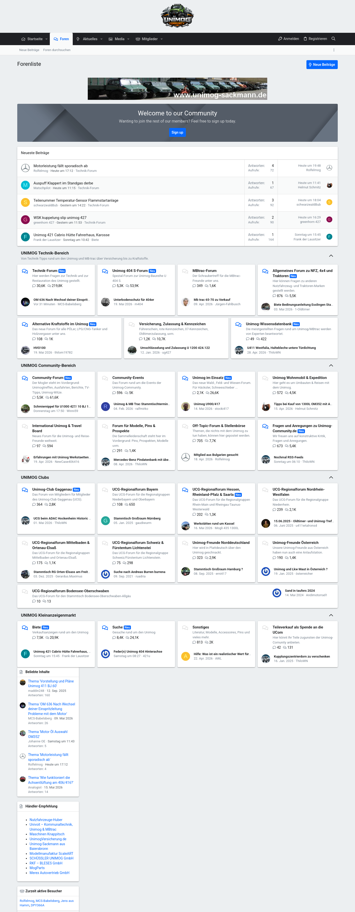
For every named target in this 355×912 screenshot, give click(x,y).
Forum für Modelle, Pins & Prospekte (232, 451)
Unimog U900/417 (216, 430)
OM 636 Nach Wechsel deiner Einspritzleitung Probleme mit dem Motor (85, 295)
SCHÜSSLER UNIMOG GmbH (310, 338)
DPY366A (296, 385)
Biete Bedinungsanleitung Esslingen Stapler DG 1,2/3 (71, 348)
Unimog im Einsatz (217, 403)
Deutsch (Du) (37, 906)
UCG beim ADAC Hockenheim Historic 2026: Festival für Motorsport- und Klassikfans (95, 575)
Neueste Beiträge (35, 153)
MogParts (295, 348)
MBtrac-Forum (214, 270)
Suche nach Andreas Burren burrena (229, 626)
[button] (46, 39)
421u (151, 730)
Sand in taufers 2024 (218, 674)
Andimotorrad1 (234, 679)
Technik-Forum (86, 171)
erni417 (60, 676)
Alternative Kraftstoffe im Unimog (145, 314)
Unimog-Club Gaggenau (52, 548)
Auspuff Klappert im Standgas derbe (63, 183)
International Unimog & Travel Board (147, 451)
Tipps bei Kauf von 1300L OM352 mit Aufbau (66, 475)
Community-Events (132, 403)
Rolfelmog (41, 171)
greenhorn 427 (44, 222)
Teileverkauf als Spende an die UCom (63, 747)
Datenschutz (272, 906)
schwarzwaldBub (46, 205)
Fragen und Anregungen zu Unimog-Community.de (201, 494)
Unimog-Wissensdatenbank (55, 367)
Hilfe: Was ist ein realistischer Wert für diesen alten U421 (244, 728)
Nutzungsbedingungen (244, 906)
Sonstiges (210, 704)
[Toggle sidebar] (335, 50)
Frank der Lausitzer (47, 240)
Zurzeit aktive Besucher (302, 371)
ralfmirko (146, 434)
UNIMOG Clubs (35, 536)
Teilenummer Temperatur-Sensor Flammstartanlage (76, 200)
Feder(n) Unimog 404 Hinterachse (142, 726)
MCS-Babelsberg (69, 299)
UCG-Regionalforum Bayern (139, 548)
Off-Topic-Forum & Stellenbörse (58, 494)
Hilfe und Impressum (299, 906)
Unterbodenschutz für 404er (138, 295)
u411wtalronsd (65, 630)
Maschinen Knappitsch (305, 314)
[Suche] (333, 39)
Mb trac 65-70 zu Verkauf (221, 295)
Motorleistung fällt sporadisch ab (61, 166)
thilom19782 (148, 350)
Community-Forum (47, 403)
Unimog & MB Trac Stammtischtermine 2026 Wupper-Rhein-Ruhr (164, 430)
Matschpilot (42, 188)
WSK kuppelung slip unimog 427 (60, 217)
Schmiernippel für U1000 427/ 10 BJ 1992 (64, 432)
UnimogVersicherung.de (306, 319)
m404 (143, 299)
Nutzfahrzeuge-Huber (304, 299)
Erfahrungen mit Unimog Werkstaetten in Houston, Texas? (159, 475)
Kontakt (219, 906)
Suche (122, 704)
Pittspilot (328, 437)
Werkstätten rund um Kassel (223, 577)
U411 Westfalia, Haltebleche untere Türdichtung (252, 367)
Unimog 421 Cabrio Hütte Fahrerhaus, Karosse (71, 235)
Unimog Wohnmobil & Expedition (59, 451)
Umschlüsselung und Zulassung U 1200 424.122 (237, 345)
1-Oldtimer (61, 352)
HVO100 (124, 345)
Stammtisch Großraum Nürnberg (141, 575)
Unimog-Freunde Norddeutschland (60, 645)
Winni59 (72, 437)
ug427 (229, 350)
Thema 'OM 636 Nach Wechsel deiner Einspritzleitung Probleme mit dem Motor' (310, 188)
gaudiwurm (148, 579)
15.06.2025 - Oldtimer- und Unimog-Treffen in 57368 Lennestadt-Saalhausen (89, 626)
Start (320, 906)
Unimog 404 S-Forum (134, 270)
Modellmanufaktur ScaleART (310, 333)
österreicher (148, 676)
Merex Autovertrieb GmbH (308, 352)
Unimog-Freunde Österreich (140, 645)
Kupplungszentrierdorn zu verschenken (246, 747)
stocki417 (231, 434)
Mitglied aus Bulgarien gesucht (56, 518)
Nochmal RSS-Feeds (175, 516)
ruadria (230, 630)
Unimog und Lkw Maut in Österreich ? (145, 672)
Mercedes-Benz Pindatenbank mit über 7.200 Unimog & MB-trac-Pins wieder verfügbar (265, 475)
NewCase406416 (152, 480)
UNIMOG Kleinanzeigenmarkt (48, 691)
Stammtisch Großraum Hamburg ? (58, 672)
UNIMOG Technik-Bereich (45, 252)
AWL (227, 732)
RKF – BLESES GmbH (304, 343)
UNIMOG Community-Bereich (48, 391)
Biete (95, 240)
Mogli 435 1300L (236, 582)
